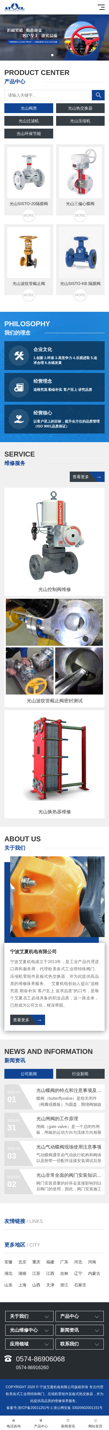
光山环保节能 (29, 133)
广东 (64, 1262)
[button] (52, 55)
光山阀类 (29, 108)
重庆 (36, 1262)
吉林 (64, 1273)
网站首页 (95, 1423)
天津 (50, 1285)
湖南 (22, 1273)
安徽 (8, 1262)
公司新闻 (29, 1073)
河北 (78, 1262)
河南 (92, 1262)
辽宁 (78, 1273)
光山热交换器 (80, 108)
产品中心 (41, 1423)
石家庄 (80, 1285)
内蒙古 (94, 1273)
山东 (8, 1285)
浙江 (64, 1285)
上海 (22, 1285)
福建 (50, 1262)
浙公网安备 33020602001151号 (78, 1408)
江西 (50, 1273)
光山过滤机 (29, 121)
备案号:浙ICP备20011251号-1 (29, 1408)
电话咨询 (13, 1423)
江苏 (36, 1273)
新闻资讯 (68, 1423)
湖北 (8, 1273)
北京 (22, 1262)
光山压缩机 (80, 121)
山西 (36, 1285)
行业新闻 (80, 1073)
